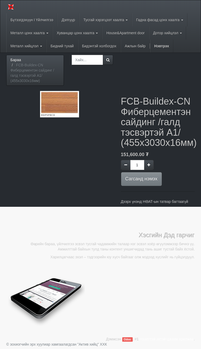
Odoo (127, 339)
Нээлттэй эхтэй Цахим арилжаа (167, 339)
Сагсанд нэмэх (141, 178)
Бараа (15, 60)
